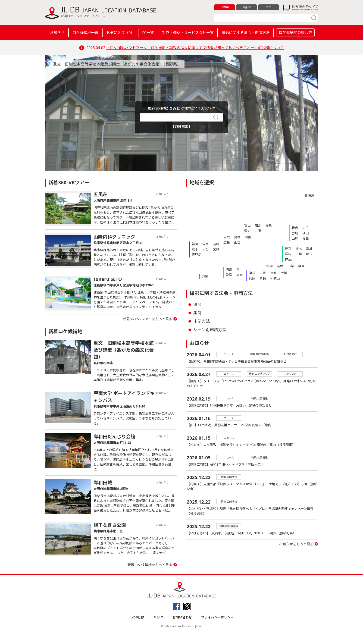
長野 (279, 266)
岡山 (246, 237)
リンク (158, 617)
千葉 (297, 253)
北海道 (308, 195)
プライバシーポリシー (217, 617)
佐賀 (204, 244)
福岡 (194, 244)
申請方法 (201, 321)
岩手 (304, 228)
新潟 (269, 266)
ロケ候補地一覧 (85, 32)
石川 (257, 225)
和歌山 (272, 278)
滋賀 (261, 273)
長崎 (214, 244)
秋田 (304, 232)
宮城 (294, 232)
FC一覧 (148, 32)
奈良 (261, 278)
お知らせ (57, 32)
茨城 (307, 248)
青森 (294, 228)
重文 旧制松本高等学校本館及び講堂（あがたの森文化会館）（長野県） (120, 64)
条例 (197, 313)
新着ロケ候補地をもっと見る (149, 564)
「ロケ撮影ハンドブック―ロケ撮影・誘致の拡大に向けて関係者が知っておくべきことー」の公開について (195, 47)
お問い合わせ (182, 617)
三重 (257, 230)
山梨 (288, 266)
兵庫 (252, 278)
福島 (304, 237)
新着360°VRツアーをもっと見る (148, 318)
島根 (236, 237)
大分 (204, 249)
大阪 (281, 273)
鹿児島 (195, 253)
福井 (252, 273)
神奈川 (289, 258)
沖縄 (205, 276)
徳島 (228, 269)
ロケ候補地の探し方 (295, 32)
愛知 (247, 230)
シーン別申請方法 (209, 329)
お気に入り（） (120, 32)
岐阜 (266, 225)
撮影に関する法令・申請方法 (246, 32)
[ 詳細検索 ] (181, 126)
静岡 (298, 266)
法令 (197, 304)
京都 (271, 273)
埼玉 (307, 253)
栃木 (297, 248)
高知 (238, 274)
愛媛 (228, 274)
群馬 (288, 253)
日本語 (224, 7)
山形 (294, 237)
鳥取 (226, 237)
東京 (288, 248)
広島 (226, 242)
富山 (247, 225)
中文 (269, 7)
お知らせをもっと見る (296, 546)
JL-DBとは (136, 617)
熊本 (194, 249)
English (246, 7)
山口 (236, 242)
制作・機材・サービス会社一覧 (188, 32)
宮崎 (214, 249)
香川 (238, 269)
